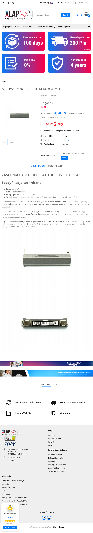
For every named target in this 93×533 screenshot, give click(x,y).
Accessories (27, 26)
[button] (50, 431)
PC (17, 26)
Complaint (5, 484)
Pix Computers (64, 26)
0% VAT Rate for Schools (57, 471)
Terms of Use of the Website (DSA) (14, 501)
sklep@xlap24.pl (14, 457)
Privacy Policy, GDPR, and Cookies (14, 497)
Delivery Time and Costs (57, 465)
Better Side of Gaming (45, 26)
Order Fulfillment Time (56, 468)
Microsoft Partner (54, 438)
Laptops (7, 26)
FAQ (3, 491)
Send (64, 158)
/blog (50, 445)
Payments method (55, 455)
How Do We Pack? (8, 487)
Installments (52, 461)
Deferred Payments (55, 458)
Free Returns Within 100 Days (13, 481)
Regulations (6, 494)
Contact (51, 442)
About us (51, 435)
